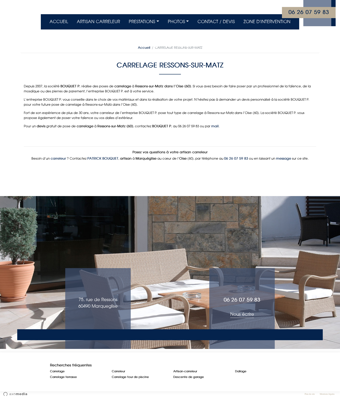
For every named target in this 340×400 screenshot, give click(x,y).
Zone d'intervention (267, 22)
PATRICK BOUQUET (102, 158)
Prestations (142, 22)
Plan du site (310, 394)
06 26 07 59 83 (308, 12)
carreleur (58, 158)
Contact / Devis (216, 22)
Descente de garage (188, 377)
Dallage (240, 371)
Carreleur (118, 371)
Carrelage (57, 371)
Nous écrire (242, 314)
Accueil (59, 22)
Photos (176, 22)
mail (215, 126)
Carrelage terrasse (63, 377)
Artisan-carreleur (185, 371)
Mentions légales (327, 394)
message (283, 158)
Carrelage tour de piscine (130, 377)
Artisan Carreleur (98, 22)
